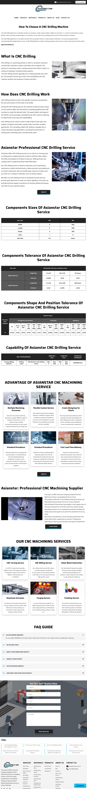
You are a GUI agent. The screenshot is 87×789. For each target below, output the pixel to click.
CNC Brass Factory (60, 760)
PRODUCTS (42, 18)
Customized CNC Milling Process (32, 729)
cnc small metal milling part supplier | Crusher (10, 724)
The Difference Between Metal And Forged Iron (54, 729)
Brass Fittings (48, 744)
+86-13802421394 (73, 747)
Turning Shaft (48, 746)
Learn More (53, 526)
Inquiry (80, 785)
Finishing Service (71, 575)
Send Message (44, 709)
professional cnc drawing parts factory (76, 729)
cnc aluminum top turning (32, 723)
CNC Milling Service (43, 551)
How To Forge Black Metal (54, 723)
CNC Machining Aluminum (37, 753)
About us (58, 744)
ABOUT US (50, 18)
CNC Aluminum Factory (59, 775)
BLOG (58, 18)
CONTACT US (65, 18)
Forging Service (43, 575)
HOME (16, 18)
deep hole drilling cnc (7, 45)
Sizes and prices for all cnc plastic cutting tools (10, 729)
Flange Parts (47, 749)
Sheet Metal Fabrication (71, 551)
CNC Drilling (25, 753)
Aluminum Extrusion (15, 575)
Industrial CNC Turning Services (76, 724)
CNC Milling (25, 746)
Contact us (58, 749)
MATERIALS (33, 18)
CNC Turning (26, 744)
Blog (57, 746)
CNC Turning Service (15, 551)
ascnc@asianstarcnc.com (64, 2)
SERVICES (23, 18)
